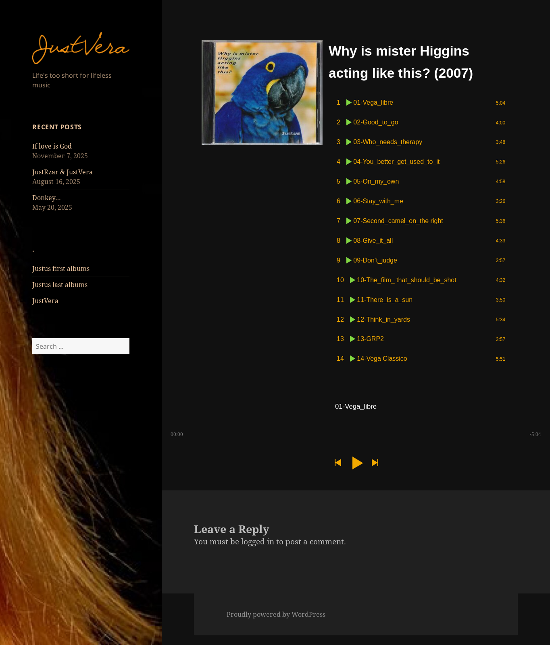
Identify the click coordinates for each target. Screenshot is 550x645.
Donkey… (46, 197)
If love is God (52, 146)
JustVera (45, 300)
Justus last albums (60, 284)
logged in (257, 551)
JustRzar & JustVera (62, 171)
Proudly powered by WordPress (276, 624)
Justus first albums (61, 268)
